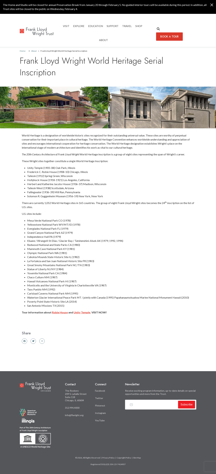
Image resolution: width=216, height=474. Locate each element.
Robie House (60, 312)
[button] (158, 29)
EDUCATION (95, 26)
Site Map (137, 457)
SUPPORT (112, 26)
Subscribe (187, 404)
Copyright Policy (124, 457)
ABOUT (103, 40)
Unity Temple (82, 312)
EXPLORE (78, 26)
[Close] (212, 5)
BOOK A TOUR (169, 37)
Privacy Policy (108, 457)
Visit (66, 26)
